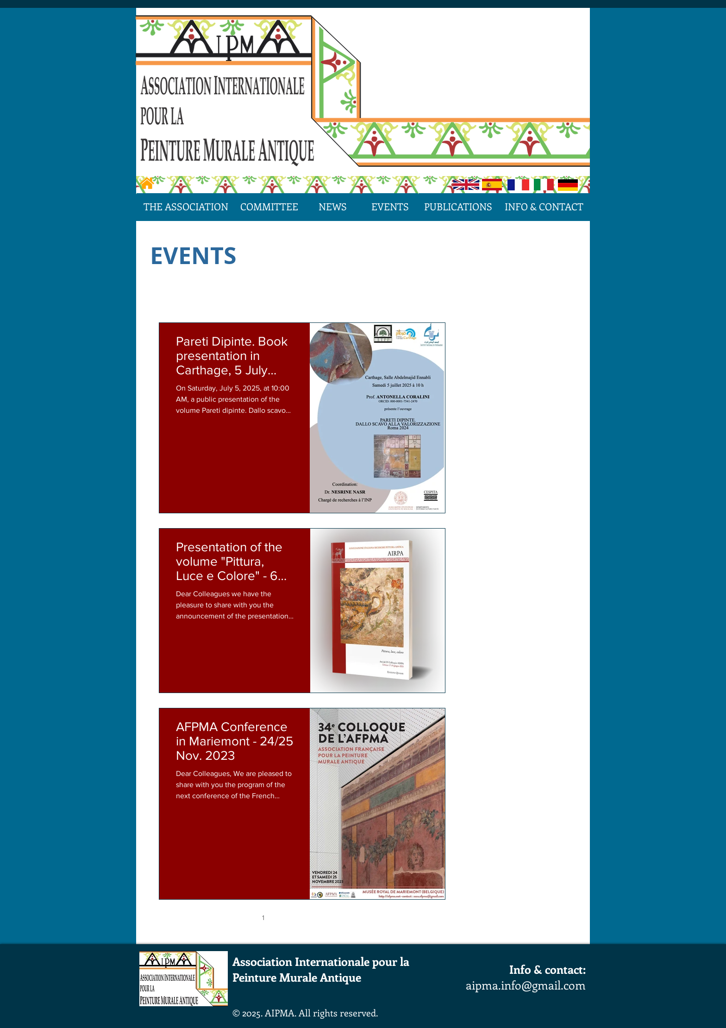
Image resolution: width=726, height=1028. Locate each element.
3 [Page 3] (302, 917)
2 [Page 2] (283, 917)
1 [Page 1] (263, 917)
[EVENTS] (390, 206)
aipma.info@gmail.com (526, 985)
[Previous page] (244, 917)
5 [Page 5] (341, 917)
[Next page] (360, 917)
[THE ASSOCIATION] (186, 206)
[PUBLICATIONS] (458, 206)
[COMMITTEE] (269, 206)
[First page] (224, 917)
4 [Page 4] (322, 917)
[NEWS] (332, 206)
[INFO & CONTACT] (544, 206)
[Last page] (380, 917)
